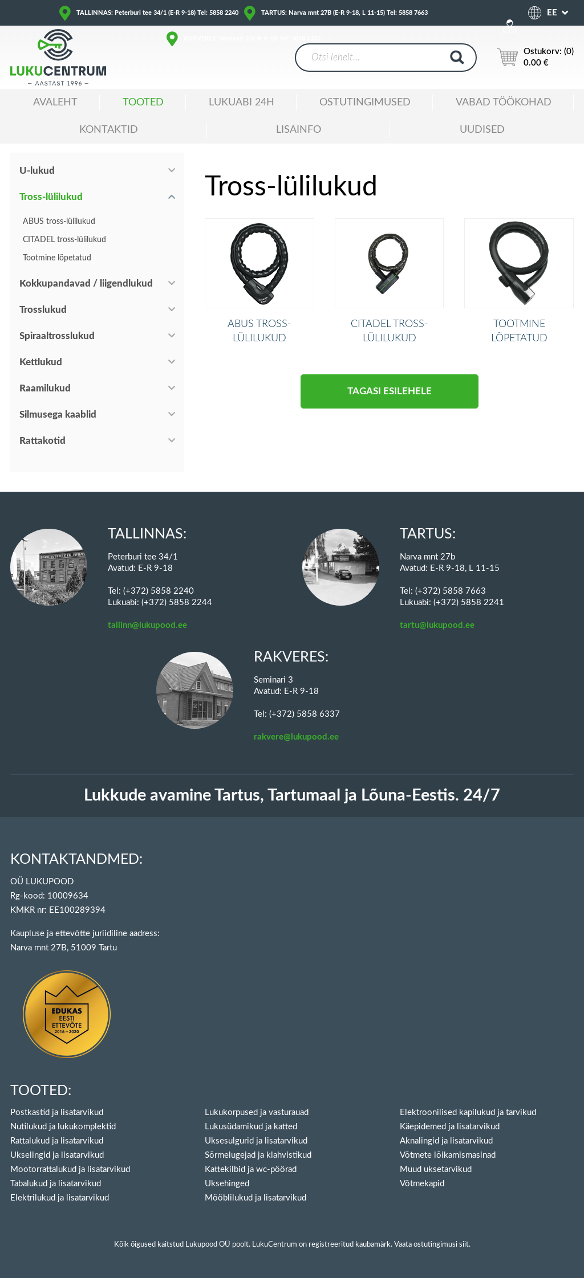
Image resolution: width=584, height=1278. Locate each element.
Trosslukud (43, 310)
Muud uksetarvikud (436, 1169)
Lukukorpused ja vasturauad (257, 1112)
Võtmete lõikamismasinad (448, 1155)
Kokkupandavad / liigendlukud (86, 283)
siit (464, 1244)
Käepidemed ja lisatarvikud (450, 1126)
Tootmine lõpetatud (57, 258)
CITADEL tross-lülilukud (64, 240)
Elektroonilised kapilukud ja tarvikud (468, 1112)
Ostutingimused (365, 102)
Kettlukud (40, 362)
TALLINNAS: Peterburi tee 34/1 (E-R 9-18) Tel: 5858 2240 (157, 13)
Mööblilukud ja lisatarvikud (255, 1198)
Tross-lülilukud (51, 197)
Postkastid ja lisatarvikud (56, 1112)
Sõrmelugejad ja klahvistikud (258, 1155)
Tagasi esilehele (389, 408)
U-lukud (37, 170)
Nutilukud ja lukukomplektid (63, 1126)
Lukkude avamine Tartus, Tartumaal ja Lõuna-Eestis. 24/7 (292, 795)
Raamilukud (45, 388)
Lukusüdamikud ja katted (251, 1126)
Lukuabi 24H (241, 102)
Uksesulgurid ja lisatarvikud (256, 1141)
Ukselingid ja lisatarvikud (57, 1155)
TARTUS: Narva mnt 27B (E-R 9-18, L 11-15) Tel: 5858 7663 (344, 13)
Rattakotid (42, 441)
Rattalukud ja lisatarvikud (56, 1141)
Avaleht (55, 102)
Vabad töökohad (503, 102)
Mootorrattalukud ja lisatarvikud (70, 1169)
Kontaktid (108, 130)
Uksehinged (227, 1183)
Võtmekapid (422, 1183)
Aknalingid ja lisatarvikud (446, 1141)
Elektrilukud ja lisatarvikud (59, 1198)
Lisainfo (298, 130)
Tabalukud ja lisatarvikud (55, 1183)
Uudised (482, 130)
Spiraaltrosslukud (57, 336)
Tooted (143, 102)
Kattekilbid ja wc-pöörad (251, 1169)
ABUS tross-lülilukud (59, 222)
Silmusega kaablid (57, 414)
